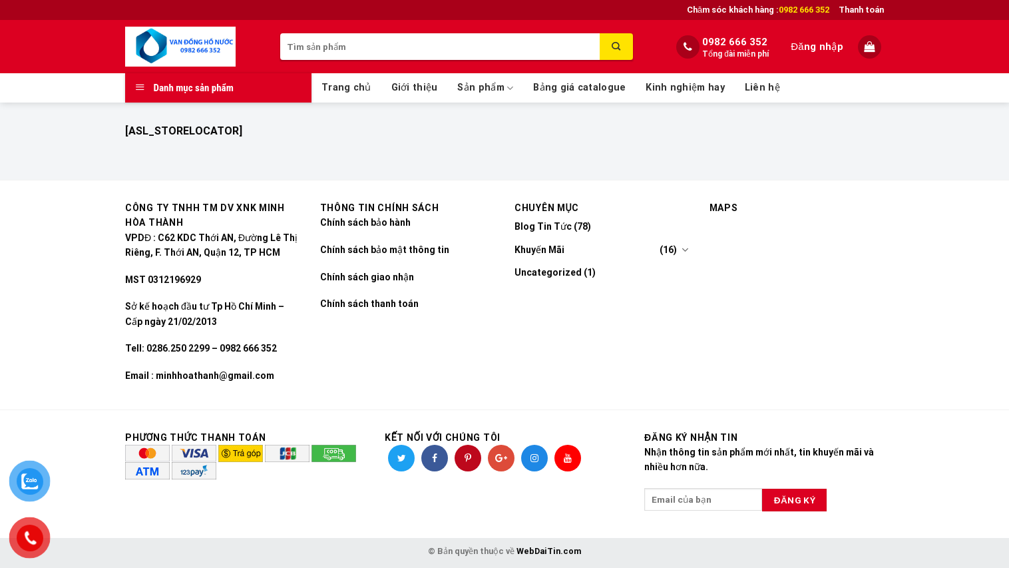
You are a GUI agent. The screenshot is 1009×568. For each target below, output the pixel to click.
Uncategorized (548, 272)
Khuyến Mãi (539, 249)
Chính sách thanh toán (369, 303)
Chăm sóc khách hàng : (758, 10)
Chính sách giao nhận (367, 277)
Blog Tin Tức (543, 226)
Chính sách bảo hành (365, 222)
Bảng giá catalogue (579, 87)
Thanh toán (861, 10)
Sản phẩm (485, 88)
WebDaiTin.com (548, 551)
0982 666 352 (734, 42)
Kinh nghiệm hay (685, 87)
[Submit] (616, 46)
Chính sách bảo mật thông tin (384, 249)
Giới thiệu (414, 87)
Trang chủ (346, 87)
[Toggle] (685, 249)
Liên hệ (762, 87)
